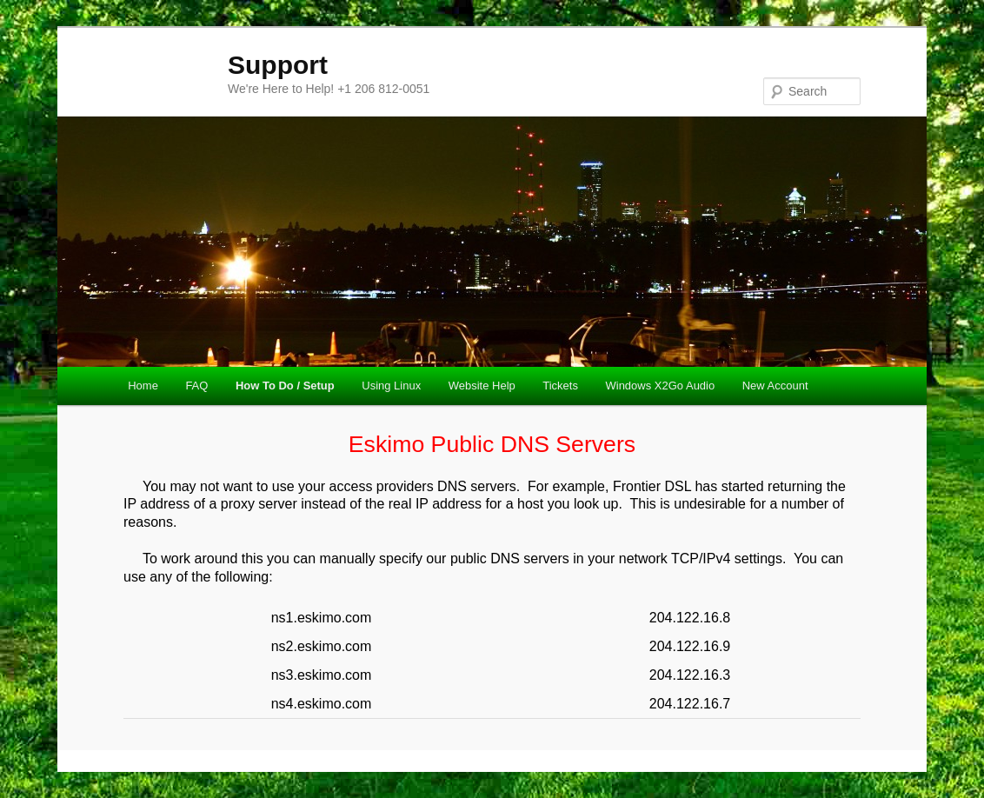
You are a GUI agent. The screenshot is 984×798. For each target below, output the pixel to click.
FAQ (196, 385)
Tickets (560, 385)
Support (278, 64)
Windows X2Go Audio (660, 385)
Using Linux (391, 385)
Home (143, 385)
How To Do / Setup (285, 385)
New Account (775, 385)
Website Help (482, 385)
